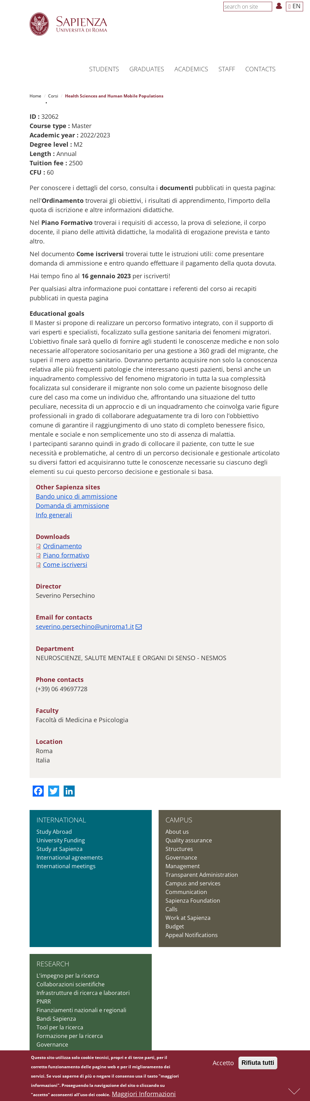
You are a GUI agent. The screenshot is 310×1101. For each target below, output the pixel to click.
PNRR (43, 1001)
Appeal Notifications (191, 935)
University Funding (60, 840)
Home (35, 96)
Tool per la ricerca (59, 1027)
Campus (178, 819)
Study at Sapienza (59, 849)
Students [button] (104, 69)
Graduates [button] (146, 69)
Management (182, 866)
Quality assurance (188, 840)
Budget (174, 926)
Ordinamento (62, 546)
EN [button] (294, 6)
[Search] (268, 6)
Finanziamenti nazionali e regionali (81, 1010)
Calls (171, 909)
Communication (186, 892)
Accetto (223, 1063)
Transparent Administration (201, 875)
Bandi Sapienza (56, 1018)
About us (177, 831)
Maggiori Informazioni (144, 1094)
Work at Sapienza (188, 918)
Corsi (53, 96)
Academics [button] (191, 69)
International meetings (66, 866)
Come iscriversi (65, 564)
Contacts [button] (260, 69)
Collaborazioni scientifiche (70, 984)
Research (52, 963)
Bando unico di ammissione (76, 496)
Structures (179, 849)
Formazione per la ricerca (69, 1036)
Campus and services (193, 883)
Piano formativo (66, 555)
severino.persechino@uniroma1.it (85, 626)
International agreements (69, 857)
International (61, 819)
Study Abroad (54, 831)
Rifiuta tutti (258, 1063)
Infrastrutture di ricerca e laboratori (83, 993)
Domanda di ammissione (72, 505)
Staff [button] (226, 69)
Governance (181, 857)
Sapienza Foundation (192, 900)
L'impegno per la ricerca (67, 975)
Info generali (54, 515)
